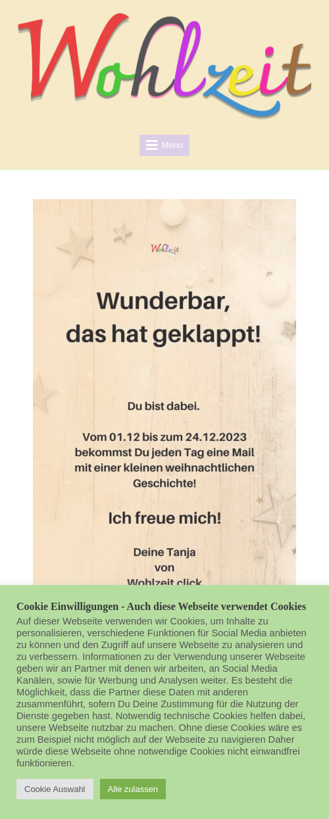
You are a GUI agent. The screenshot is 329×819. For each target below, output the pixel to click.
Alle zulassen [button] (133, 789)
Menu (173, 145)
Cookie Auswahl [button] (55, 789)
